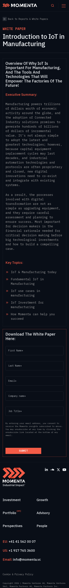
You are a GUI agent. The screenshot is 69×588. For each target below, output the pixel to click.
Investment (12, 500)
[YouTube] (64, 470)
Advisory (43, 513)
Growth (42, 500)
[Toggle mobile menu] (63, 5)
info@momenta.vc (27, 559)
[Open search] (53, 5)
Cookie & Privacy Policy (18, 574)
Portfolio (9, 512)
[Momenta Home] (20, 5)
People (42, 526)
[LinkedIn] (46, 470)
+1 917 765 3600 (22, 550)
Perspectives (12, 526)
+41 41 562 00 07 (22, 541)
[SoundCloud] (52, 470)
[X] (58, 470)
